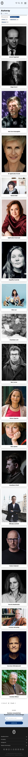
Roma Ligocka (14, 418)
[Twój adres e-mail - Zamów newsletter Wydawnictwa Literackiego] (14, 718)
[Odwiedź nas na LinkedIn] (19, 749)
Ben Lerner (14, 382)
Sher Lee (14, 310)
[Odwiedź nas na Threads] (23, 749)
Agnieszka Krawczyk (14, 237)
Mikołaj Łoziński (14, 523)
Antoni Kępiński (14, 57)
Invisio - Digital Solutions (17, 755)
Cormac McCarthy (14, 627)
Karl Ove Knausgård (14, 131)
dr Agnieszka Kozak (14, 173)
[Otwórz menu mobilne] (25, 3)
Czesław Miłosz (14, 696)
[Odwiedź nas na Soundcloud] (16, 749)
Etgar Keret (14, 87)
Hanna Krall (14, 195)
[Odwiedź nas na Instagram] (12, 749)
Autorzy (6, 13)
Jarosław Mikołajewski (14, 666)
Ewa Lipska (14, 446)
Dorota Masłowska (14, 604)
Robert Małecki (14, 566)
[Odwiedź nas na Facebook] (4, 749)
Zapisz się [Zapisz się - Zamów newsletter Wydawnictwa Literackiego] (14, 723)
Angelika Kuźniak (14, 280)
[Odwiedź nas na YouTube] (9, 749)
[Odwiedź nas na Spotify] (14, 749)
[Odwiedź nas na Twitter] (7, 749)
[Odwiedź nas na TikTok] (21, 749)
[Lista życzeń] (16, 3)
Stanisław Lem (14, 340)
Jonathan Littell (14, 485)
